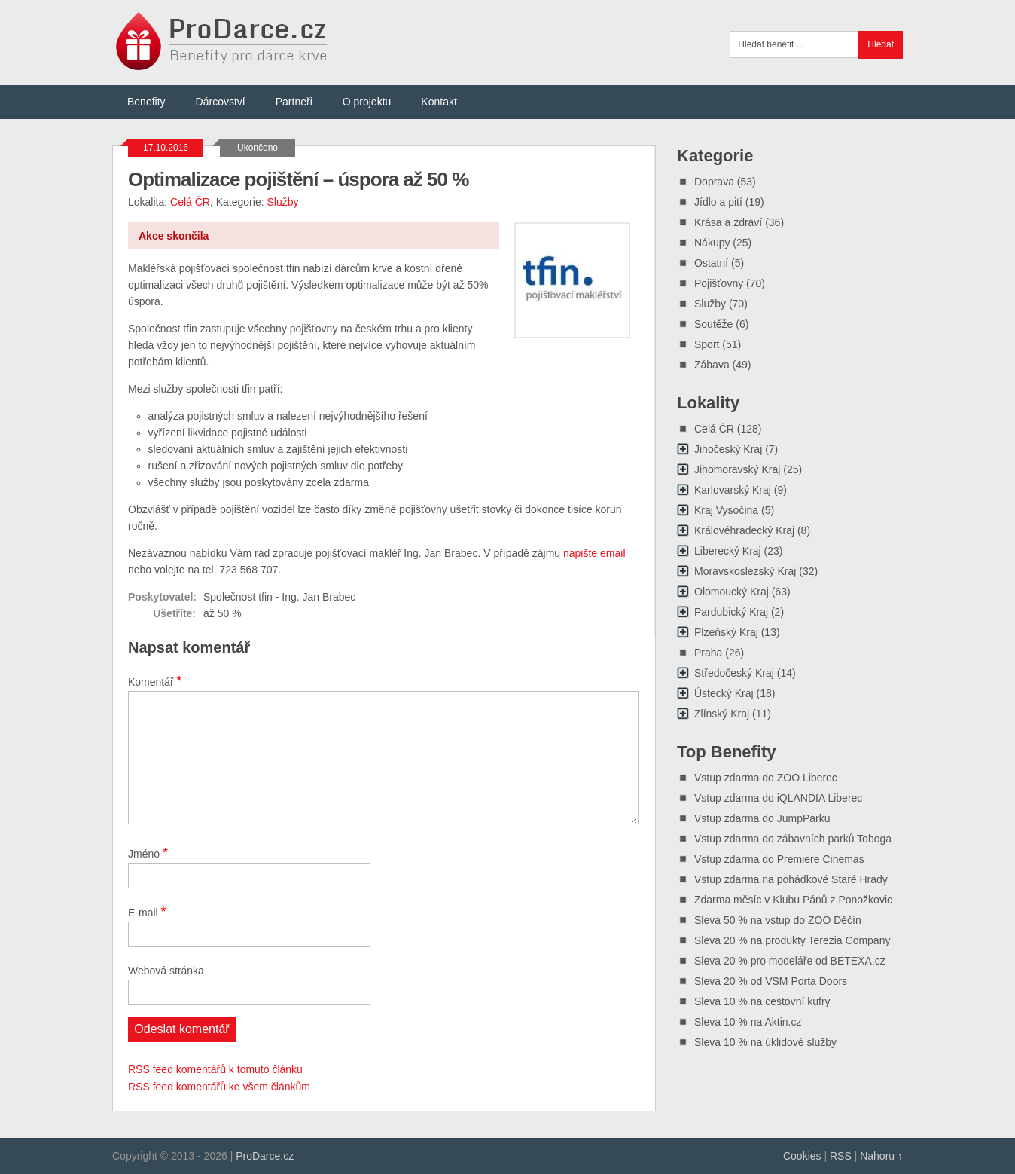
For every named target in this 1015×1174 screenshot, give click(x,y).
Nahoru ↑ (881, 1156)
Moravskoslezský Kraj (745, 571)
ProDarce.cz (265, 1156)
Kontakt (438, 102)
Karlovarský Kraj (732, 490)
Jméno (148, 853)
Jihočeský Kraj (728, 449)
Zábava (712, 365)
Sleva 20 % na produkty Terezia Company (792, 940)
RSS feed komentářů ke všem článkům (219, 1087)
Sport (706, 344)
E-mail (147, 911)
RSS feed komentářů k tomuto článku (215, 1069)
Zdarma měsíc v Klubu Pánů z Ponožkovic (793, 900)
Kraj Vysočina (726, 510)
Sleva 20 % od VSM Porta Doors (770, 981)
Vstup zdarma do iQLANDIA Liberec (778, 798)
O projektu (367, 102)
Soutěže (713, 324)
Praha (708, 653)
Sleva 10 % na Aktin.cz (747, 1022)
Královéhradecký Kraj (744, 530)
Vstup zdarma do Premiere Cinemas (779, 859)
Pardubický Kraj (731, 612)
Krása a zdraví (728, 222)
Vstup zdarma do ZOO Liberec (765, 778)
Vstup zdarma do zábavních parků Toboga (793, 839)
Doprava (714, 182)
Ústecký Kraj (724, 693)
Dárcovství (220, 102)
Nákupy (712, 243)
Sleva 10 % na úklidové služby (765, 1042)
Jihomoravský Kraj (737, 469)
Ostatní (711, 263)
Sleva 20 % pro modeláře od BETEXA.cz (789, 961)
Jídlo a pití (718, 202)
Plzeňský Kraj (726, 632)
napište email (594, 553)
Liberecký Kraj (727, 551)
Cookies (802, 1156)
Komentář (155, 681)
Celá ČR (190, 202)
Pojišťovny (718, 283)
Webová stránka (166, 971)
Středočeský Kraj (734, 673)
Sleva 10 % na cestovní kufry (762, 1001)
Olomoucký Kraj (731, 591)
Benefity (146, 102)
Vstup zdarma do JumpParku (762, 818)
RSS (841, 1156)
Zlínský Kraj (721, 714)
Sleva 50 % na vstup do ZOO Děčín (777, 920)
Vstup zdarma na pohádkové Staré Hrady (791, 879)
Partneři (294, 102)
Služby (282, 202)
